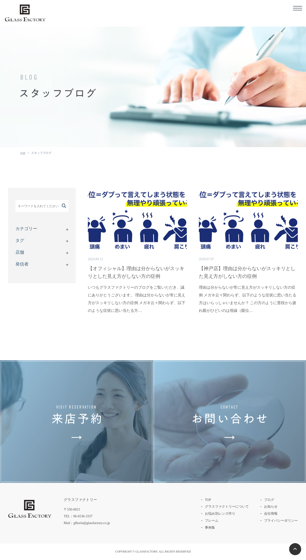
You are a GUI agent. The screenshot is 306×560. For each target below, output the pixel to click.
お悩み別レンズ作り (220, 513)
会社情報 (271, 513)
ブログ (269, 500)
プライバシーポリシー (281, 520)
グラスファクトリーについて (227, 506)
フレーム (211, 520)
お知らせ (271, 506)
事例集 (210, 527)
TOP (23, 153)
